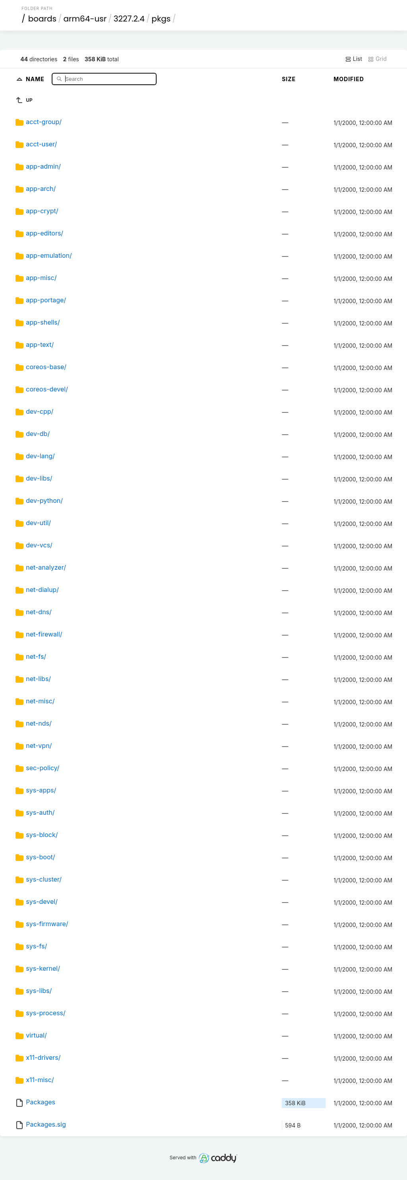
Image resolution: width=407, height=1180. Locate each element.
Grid (377, 58)
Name (36, 78)
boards (42, 18)
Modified (348, 79)
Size (289, 79)
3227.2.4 (129, 18)
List (353, 58)
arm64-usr (85, 18)
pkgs (161, 18)
